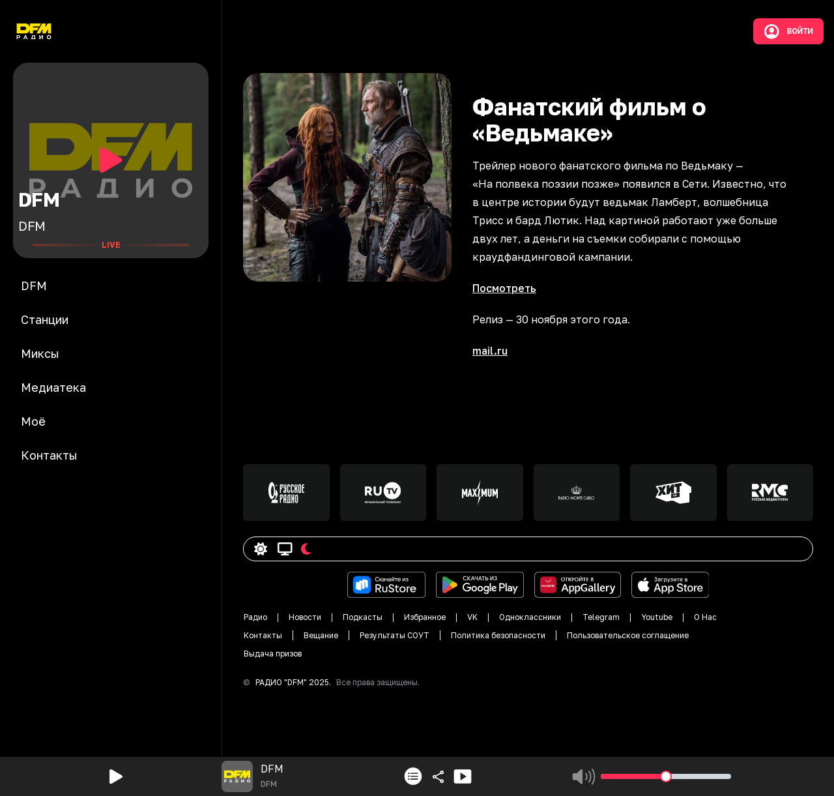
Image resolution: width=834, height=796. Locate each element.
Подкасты (362, 617)
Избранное (425, 617)
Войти (788, 31)
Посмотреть (504, 288)
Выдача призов (273, 653)
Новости (305, 617)
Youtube (656, 617)
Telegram (601, 617)
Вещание (321, 635)
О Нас (705, 617)
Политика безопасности (498, 635)
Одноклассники (530, 617)
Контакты (263, 635)
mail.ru (490, 350)
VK (472, 617)
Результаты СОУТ (394, 635)
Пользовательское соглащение (628, 635)
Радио (255, 617)
